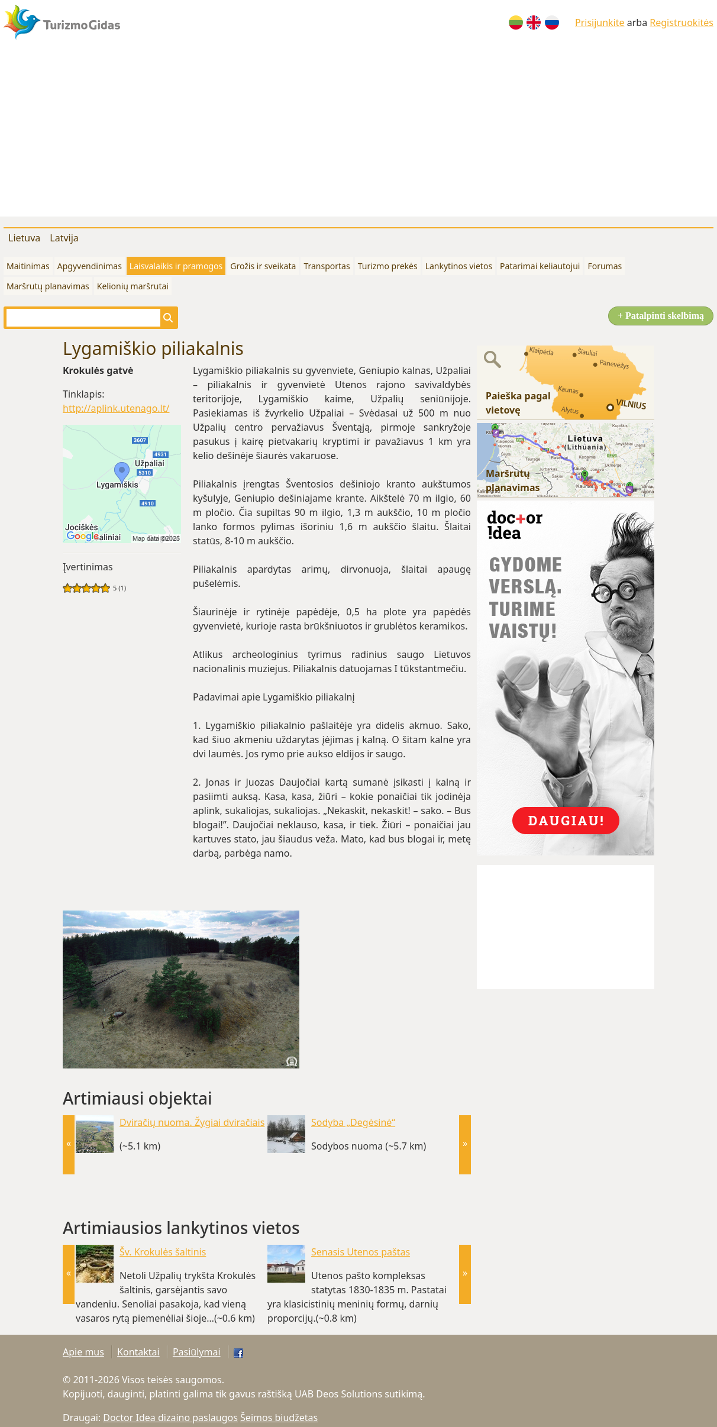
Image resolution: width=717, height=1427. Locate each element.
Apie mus (83, 1351)
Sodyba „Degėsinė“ (353, 1122)
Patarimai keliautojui (540, 266)
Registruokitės (681, 22)
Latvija (64, 237)
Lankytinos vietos (458, 266)
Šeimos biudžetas (279, 1417)
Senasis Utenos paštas (360, 1251)
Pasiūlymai (197, 1351)
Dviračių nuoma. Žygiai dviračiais (192, 1122)
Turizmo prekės (388, 266)
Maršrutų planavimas (48, 286)
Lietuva (24, 237)
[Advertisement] (358, 134)
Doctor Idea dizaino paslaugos (170, 1417)
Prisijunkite (600, 22)
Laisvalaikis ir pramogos (176, 266)
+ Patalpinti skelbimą (661, 316)
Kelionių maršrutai (133, 286)
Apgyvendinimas (89, 266)
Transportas (326, 266)
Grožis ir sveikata (263, 266)
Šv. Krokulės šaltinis (163, 1251)
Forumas (604, 266)
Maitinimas (28, 266)
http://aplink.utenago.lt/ (116, 408)
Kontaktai (138, 1351)
